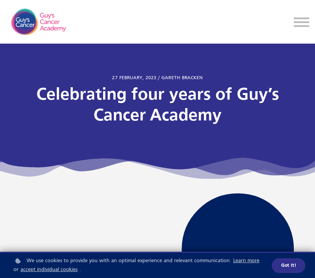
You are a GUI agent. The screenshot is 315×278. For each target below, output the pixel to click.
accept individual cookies (49, 269)
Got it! (288, 265)
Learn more (246, 260)
